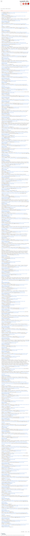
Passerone (7, 64)
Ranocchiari (5, 122)
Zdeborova (5, 139)
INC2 (11, 242)
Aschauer (5, 46)
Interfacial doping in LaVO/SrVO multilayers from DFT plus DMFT (15, 171)
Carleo (5, 71)
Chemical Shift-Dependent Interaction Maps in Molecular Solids (15, 311)
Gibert (5, 238)
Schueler (5, 526)
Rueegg (10, 190)
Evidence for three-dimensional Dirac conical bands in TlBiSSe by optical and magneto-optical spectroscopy (15, 163)
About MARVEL (22, 531)
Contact (26, 531)
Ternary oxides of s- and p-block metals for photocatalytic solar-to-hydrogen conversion (15, 342)
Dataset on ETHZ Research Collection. (7, 483)
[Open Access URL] (12, 13)
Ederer (5, 173)
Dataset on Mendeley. (5, 503)
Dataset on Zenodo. (4, 63)
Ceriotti (5, 109)
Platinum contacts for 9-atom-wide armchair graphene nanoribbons (16, 206)
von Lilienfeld (6, 242)
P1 (9, 26)
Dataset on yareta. (4, 237)
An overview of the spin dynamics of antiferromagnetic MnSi (17, 111)
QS (12, 71)
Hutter (5, 79)
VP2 (10, 90)
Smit (4, 335)
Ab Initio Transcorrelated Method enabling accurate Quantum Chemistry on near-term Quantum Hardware (15, 321)
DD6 (9, 41)
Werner (5, 17)
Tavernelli (7, 71)
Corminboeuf (6, 59)
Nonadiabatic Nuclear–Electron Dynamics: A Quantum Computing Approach (15, 387)
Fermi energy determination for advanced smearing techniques (17, 182)
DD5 (12, 46)
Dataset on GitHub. (4, 82)
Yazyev (5, 41)
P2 (11, 59)
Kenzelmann (6, 135)
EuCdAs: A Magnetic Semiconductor (13, 49)
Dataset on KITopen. (4, 229)
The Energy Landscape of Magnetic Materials (17, 455)
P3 (9, 22)
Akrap (5, 165)
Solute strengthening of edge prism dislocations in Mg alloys (16, 91)
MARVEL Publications (8, 8)
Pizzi (4, 22)
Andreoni (5, 90)
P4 (12, 151)
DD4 (9, 79)
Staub (7, 46)
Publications (3, 8)
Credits (28, 531)
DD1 (10, 147)
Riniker (5, 147)
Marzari (5, 31)
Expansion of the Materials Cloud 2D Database (22, 148)
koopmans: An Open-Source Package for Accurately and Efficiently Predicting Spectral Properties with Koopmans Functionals (15, 66)
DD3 (10, 221)
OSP (14, 135)
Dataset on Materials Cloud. (5, 21)
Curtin (5, 26)
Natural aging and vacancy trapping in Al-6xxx (17, 368)
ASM (10, 17)
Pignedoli (5, 283)
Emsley (5, 314)
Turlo (5, 98)
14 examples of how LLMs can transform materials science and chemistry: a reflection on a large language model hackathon (15, 365)
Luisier (5, 38)
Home (1, 8)
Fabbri (5, 515)
